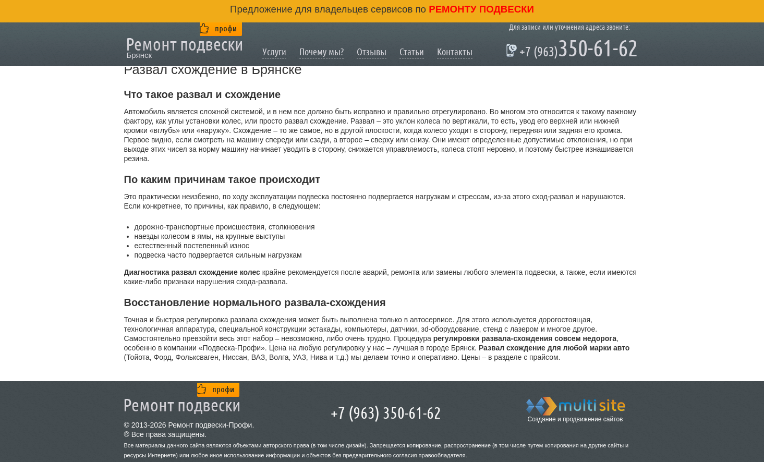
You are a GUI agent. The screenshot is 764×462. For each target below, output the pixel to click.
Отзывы (371, 52)
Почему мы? (321, 52)
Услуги (274, 52)
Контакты (454, 52)
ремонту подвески (480, 9)
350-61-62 (573, 50)
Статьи (411, 52)
